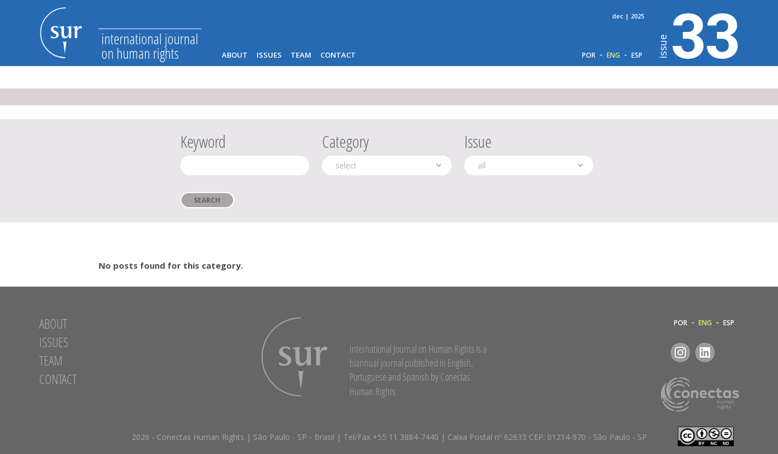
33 (699, 34)
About (235, 55)
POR (588, 55)
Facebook (655, 352)
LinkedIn (705, 352)
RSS (729, 352)
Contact (338, 55)
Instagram (680, 352)
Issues (269, 55)
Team (301, 55)
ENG (613, 55)
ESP (636, 55)
